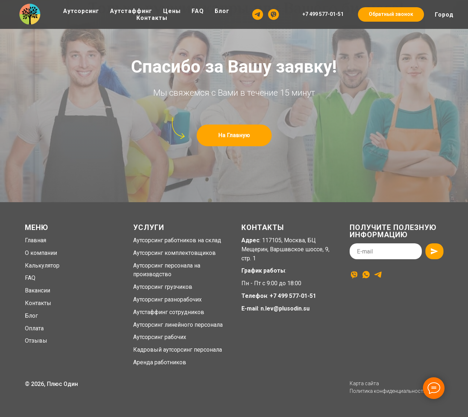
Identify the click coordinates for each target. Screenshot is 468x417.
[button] (391, 14)
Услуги (148, 227)
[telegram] (377, 274)
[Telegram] (257, 14)
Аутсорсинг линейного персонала (178, 324)
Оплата (34, 328)
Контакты (151, 17)
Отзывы (36, 340)
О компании (41, 252)
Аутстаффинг (131, 11)
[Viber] (273, 14)
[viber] (354, 274)
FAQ (198, 11)
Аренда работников (159, 362)
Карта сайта (364, 383)
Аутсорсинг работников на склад (177, 240)
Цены (172, 11)
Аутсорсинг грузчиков (162, 286)
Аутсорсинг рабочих (159, 337)
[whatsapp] (366, 274)
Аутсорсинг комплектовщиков (174, 252)
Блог (222, 11)
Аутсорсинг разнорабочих (167, 299)
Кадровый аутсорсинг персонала (177, 349)
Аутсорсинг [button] (81, 11)
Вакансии (37, 290)
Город (444, 14)
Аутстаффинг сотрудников (168, 312)
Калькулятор (42, 265)
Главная (35, 240)
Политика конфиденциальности (388, 391)
